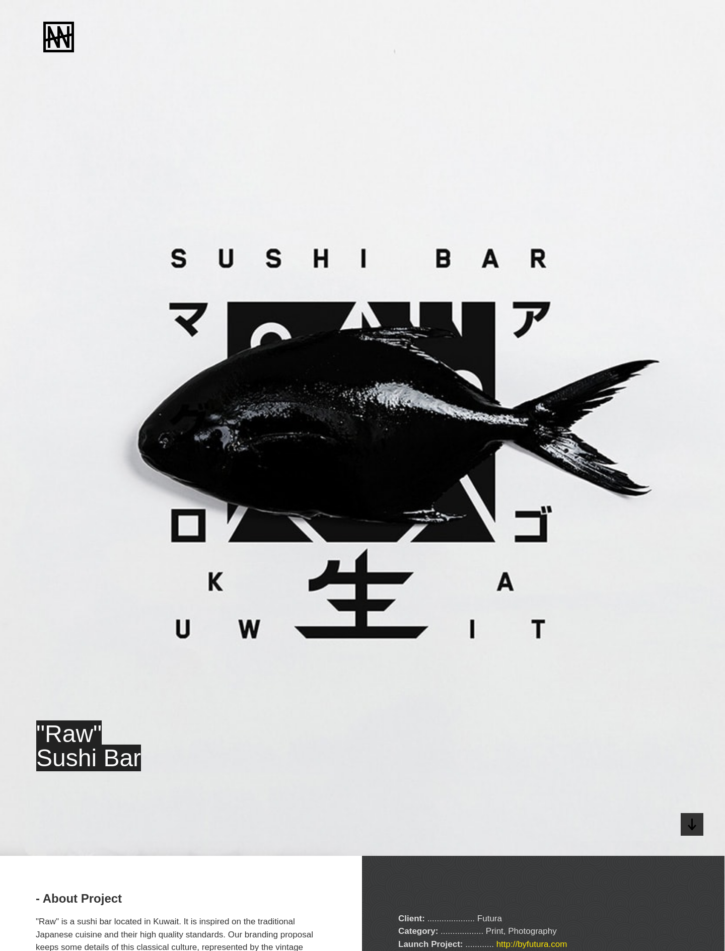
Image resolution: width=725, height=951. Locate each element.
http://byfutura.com (531, 944)
